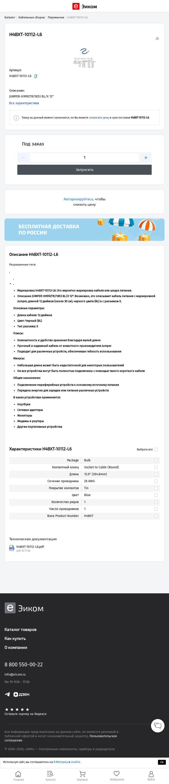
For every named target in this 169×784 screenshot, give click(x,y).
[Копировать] (35, 76)
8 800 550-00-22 (24, 664)
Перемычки (56, 17)
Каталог (10, 17)
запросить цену (99, 117)
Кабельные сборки (31, 17)
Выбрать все (147, 449)
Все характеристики (24, 103)
